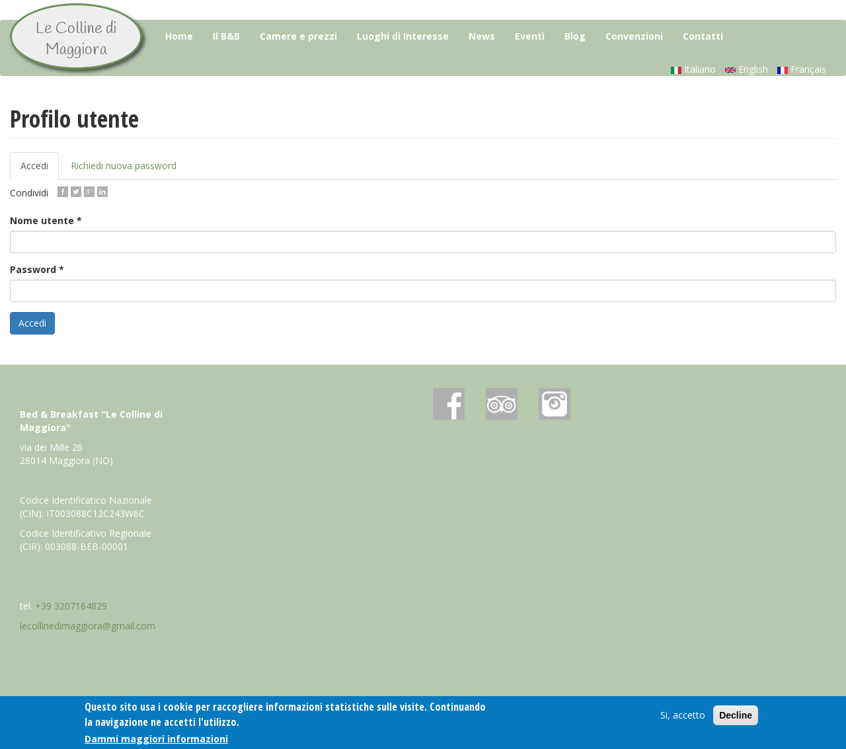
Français (801, 69)
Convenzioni (634, 36)
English (746, 69)
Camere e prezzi (298, 36)
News (482, 36)
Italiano (693, 69)
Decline (735, 716)
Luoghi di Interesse (403, 36)
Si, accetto (682, 715)
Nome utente (46, 220)
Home (179, 36)
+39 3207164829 (71, 606)
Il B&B (226, 36)
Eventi (530, 36)
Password (37, 269)
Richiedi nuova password (123, 165)
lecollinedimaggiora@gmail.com (87, 625)
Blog (575, 36)
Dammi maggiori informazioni (156, 738)
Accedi (39, 169)
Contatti (703, 36)
